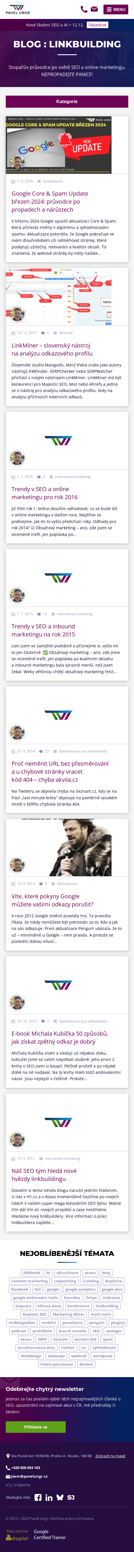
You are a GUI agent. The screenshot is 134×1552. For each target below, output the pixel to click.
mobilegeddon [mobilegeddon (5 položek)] (22, 1322)
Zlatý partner (17, 1534)
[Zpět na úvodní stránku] (18, 9)
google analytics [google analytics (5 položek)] (80, 1289)
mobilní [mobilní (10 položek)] (49, 1322)
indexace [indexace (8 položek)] (111, 1297)
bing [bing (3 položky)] (106, 1272)
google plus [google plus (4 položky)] (112, 1289)
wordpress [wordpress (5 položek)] (102, 1355)
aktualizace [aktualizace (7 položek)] (67, 1272)
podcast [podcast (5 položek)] (19, 1330)
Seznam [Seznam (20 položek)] (60, 1339)
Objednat (97, 25)
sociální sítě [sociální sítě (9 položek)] (85, 1339)
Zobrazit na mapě (110, 1455)
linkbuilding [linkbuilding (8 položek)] (107, 1305)
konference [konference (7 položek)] (78, 1305)
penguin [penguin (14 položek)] (97, 1322)
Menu (119, 9)
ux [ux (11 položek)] (83, 1347)
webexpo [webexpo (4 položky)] (56, 1355)
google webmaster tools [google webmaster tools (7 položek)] (35, 1297)
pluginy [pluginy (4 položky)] (118, 1322)
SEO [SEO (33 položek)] (96, 1330)
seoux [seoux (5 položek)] (26, 1339)
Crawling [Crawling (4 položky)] (90, 1280)
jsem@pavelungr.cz (95, 10)
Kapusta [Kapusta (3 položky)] (23, 1305)
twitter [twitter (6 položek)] (68, 1347)
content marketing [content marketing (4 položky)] (30, 1280)
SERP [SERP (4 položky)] (42, 1339)
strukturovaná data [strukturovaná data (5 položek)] (36, 1347)
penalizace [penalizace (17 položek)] (73, 1322)
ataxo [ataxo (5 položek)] (90, 1272)
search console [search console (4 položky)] (72, 1330)
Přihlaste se (35, 1427)
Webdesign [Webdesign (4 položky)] (31, 1355)
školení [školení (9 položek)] (86, 1364)
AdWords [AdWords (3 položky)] (31, 1272)
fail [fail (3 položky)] (38, 1289)
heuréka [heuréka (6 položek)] (72, 1297)
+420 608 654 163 (85, 10)
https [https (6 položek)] (91, 1297)
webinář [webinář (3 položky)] (79, 1355)
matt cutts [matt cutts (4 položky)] (101, 1314)
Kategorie (67, 101)
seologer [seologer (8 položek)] (114, 1330)
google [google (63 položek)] (53, 1289)
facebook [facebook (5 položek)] (19, 1289)
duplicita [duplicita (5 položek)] (113, 1280)
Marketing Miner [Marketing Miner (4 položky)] (68, 1314)
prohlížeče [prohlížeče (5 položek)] (42, 1330)
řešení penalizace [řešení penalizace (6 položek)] (56, 1364)
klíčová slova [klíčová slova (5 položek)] (49, 1305)
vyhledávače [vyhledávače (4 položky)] (104, 1347)
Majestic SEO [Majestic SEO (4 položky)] (34, 1314)
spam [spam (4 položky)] (108, 1339)
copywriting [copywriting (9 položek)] (65, 1280)
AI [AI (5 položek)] (48, 1272)
